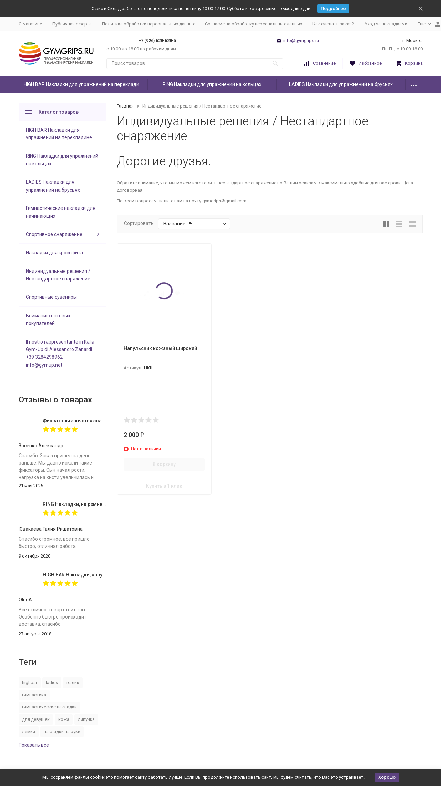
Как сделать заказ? (333, 24)
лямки (28, 731)
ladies (52, 682)
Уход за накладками (386, 24)
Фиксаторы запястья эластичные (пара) (90, 420)
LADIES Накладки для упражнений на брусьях (341, 84)
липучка (86, 719)
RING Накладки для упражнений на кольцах (212, 84)
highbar (29, 682)
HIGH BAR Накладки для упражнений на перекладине (84, 84)
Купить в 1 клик (164, 486)
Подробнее (333, 8)
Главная (125, 106)
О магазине (30, 24)
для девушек (36, 719)
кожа (63, 719)
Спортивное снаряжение (54, 234)
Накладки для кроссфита (54, 252)
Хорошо (387, 777)
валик (72, 682)
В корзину (164, 464)
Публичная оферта (72, 24)
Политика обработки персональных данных (148, 24)
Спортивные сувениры (51, 297)
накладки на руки (62, 731)
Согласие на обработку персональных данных (253, 24)
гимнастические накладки (49, 707)
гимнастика (34, 694)
